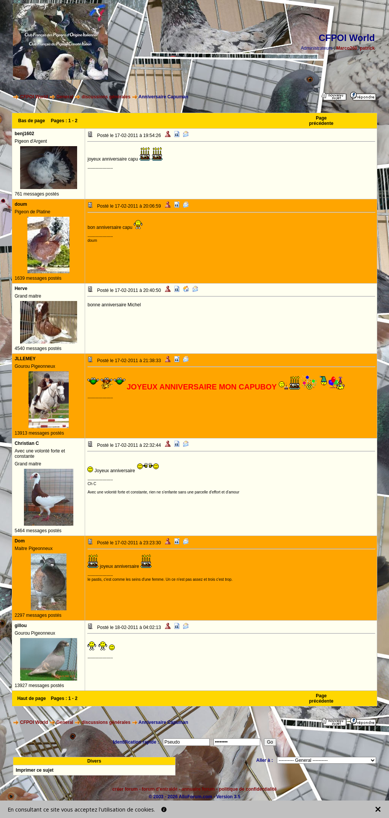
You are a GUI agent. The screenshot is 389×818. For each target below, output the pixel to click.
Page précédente (321, 120)
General (64, 96)
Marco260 (346, 48)
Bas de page (31, 120)
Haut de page (31, 698)
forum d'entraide (159, 789)
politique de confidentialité (248, 789)
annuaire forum (198, 789)
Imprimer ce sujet (34, 770)
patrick (367, 48)
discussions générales (106, 96)
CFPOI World (34, 96)
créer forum (125, 789)
